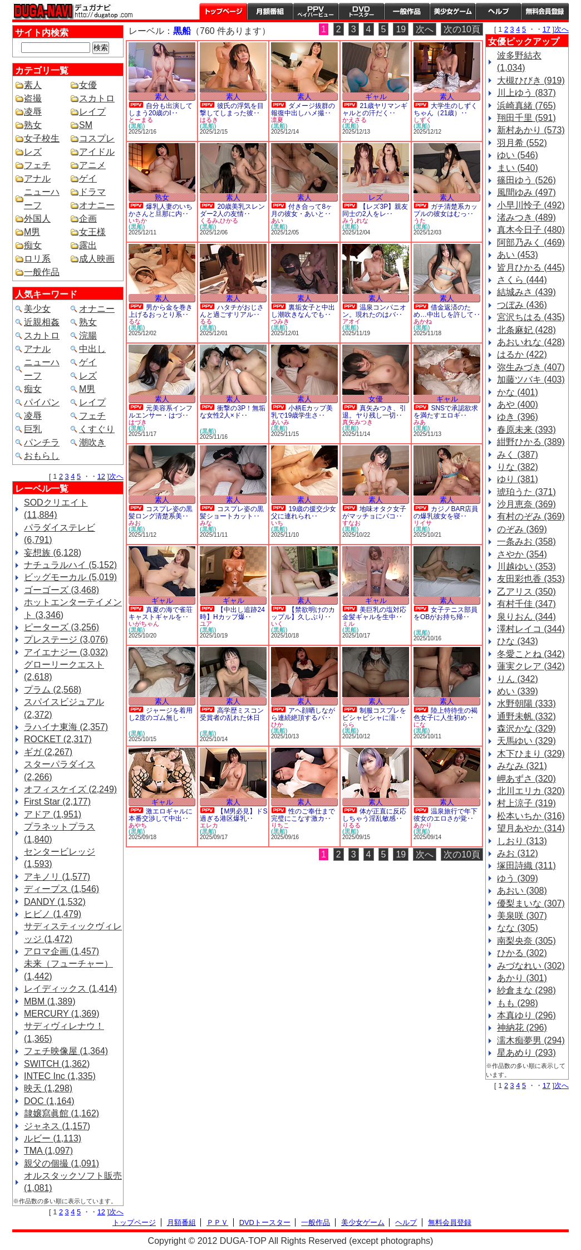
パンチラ (42, 442)
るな (135, 321)
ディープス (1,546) (61, 889)
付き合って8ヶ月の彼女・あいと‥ (301, 210)
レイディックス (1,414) (70, 988)
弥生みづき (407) (531, 367)
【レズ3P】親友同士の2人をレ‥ (375, 210)
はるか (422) (522, 354)
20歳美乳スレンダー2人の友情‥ (232, 210)
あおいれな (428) (531, 342)
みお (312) (517, 853)
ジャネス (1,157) (57, 1126)
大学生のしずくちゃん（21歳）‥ (445, 109)
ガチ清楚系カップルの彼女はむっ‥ (445, 210)
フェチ (37, 165)
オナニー (97, 205)
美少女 (37, 308)
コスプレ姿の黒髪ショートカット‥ (232, 512)
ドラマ (92, 192)
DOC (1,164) (49, 1101)
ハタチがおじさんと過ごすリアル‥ (232, 310)
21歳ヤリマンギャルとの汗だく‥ (374, 109)
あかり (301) (522, 978)
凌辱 (33, 111)
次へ (116, 476)
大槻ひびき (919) (531, 80)
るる (206, 321)
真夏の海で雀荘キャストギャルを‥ (161, 613)
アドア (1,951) (52, 814)
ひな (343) (517, 641)
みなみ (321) (522, 766)
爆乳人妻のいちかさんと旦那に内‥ (161, 210)
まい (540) (517, 168)
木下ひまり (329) (531, 753)
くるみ (209, 220)
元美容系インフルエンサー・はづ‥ (161, 411)
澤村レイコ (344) (531, 629)
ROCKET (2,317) (58, 739)
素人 (33, 85)
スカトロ (97, 98)
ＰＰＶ (217, 1222)
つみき (280, 321)
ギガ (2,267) (48, 752)
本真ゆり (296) (526, 1015)
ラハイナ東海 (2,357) (66, 727)
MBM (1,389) (49, 1001)
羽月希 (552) (522, 143)
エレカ (209, 825)
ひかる (229, 220)
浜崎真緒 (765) (526, 105)
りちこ (280, 825)
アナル (37, 178)
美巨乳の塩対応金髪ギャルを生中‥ (374, 613)
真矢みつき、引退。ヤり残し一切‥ (374, 411)
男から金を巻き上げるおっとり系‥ (161, 310)
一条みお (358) (526, 541)
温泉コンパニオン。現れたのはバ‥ (374, 310)
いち (277, 522)
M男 (32, 232)
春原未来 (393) (526, 429)
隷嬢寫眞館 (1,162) (61, 1113)
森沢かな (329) (526, 728)
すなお (351, 522)
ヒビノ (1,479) (52, 914)
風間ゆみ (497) (526, 192)
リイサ (422, 522)
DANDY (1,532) (55, 901)
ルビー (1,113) (52, 1138)
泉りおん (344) (526, 616)
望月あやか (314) (531, 828)
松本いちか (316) (531, 816)
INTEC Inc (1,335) (60, 1076)
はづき (138, 422)
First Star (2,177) (57, 801)
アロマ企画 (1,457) (61, 951)
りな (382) (517, 467)
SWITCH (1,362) (57, 1063)
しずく (422, 119)
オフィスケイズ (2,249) (70, 789)
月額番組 (270, 11)
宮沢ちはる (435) (531, 317)
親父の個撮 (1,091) (61, 1163)
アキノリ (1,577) (57, 876)
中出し (92, 349)
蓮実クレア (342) (531, 666)
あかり (422, 825)
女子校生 (42, 138)
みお (135, 522)
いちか (138, 220)
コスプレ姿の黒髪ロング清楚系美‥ (161, 512)
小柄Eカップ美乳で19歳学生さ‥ (302, 411)
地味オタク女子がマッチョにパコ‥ (374, 512)
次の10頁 (462, 29)
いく (277, 623)
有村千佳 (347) (526, 604)
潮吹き (92, 442)
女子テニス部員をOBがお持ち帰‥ (445, 613)
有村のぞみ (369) (531, 516)
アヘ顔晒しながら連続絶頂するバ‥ (303, 714)
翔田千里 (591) (526, 117)
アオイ (351, 321)
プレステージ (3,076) (66, 639)
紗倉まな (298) (526, 990)
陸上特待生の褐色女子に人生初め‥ (445, 714)
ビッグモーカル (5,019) (70, 577)
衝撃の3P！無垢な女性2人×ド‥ (232, 411)
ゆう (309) (517, 878)
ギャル (376, 96)
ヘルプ (498, 11)
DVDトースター (361, 11)
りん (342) (517, 679)
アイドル (97, 151)
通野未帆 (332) (526, 716)
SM (85, 125)
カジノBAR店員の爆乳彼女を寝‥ (445, 512)
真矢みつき (357, 422)
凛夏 (277, 119)
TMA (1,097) (48, 1150)
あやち (138, 825)
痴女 (33, 245)
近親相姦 (42, 322)
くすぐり (97, 429)
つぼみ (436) (522, 305)
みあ (419, 422)
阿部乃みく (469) (531, 242)
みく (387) (517, 454)
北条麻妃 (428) (526, 330)
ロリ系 (37, 258)
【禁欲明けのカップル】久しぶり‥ (303, 613)
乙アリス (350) (526, 591)
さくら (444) (522, 280)
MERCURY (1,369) (61, 1013)
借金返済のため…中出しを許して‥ (446, 310)
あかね (422, 321)
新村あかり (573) (531, 130)
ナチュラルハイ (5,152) (70, 565)
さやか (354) (522, 554)
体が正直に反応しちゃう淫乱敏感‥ (374, 814)
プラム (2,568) (52, 689)
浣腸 (88, 335)
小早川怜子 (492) (531, 205)
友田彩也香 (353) (531, 579)
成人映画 (97, 258)
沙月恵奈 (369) (526, 504)
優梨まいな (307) (531, 903)
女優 (88, 85)
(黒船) (137, 125)
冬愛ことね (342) (531, 654)
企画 (88, 218)
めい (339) (517, 691)
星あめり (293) (526, 1052)
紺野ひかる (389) (531, 442)
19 (401, 29)
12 (101, 476)
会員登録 (545, 11)
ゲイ (88, 178)
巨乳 (33, 429)
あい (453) (517, 254)
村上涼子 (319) (526, 803)
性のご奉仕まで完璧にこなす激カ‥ (303, 814)
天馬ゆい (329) (526, 741)
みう (348, 220)
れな (362, 220)
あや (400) (517, 404)
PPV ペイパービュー (315, 11)
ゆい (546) (517, 155)
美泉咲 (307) (522, 915)
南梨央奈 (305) (526, 940)
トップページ (223, 11)
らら (348, 724)
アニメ (92, 165)
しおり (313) (522, 841)
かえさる (354, 119)
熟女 (33, 125)
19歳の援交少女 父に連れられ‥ (303, 512)
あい (277, 220)
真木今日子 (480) (531, 229)
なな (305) (517, 928)
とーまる (141, 119)
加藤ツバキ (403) (531, 379)
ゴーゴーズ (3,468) (61, 590)
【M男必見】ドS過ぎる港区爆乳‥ (233, 814)
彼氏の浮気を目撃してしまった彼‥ (232, 109)
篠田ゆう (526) (526, 180)
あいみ (280, 422)
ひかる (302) (522, 953)
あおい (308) (522, 890)
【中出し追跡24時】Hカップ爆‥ (232, 613)
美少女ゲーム (452, 11)
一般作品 (407, 11)
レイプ (92, 111)
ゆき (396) (517, 416)
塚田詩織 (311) (526, 865)
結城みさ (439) (526, 292)
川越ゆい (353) (526, 566)
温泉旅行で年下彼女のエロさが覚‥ (445, 814)
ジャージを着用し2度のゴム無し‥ (161, 714)
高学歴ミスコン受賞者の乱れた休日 (232, 714)
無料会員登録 (449, 1222)
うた (419, 220)
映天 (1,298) (48, 1088)
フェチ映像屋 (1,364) (66, 1051)
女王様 (92, 232)
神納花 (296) (522, 1027)
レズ (33, 151)
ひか (277, 724)
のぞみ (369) (522, 529)
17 (546, 29)
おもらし (42, 455)
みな (206, 522)
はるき (209, 119)
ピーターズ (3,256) (61, 627)
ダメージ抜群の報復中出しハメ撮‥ (303, 109)
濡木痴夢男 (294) (531, 1040)
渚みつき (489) (526, 217)
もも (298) (517, 1003)
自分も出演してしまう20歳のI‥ (161, 109)
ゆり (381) (517, 479)
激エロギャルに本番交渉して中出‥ (161, 814)
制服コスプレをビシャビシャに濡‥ (374, 714)
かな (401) (517, 392)
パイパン (42, 402)
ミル (348, 623)
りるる (351, 825)
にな (419, 724)
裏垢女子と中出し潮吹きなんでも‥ (303, 310)
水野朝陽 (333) (526, 703)
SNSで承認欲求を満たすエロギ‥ (445, 411)
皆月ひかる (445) (531, 267)
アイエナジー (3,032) (66, 652)
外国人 (37, 218)
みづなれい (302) (531, 965)
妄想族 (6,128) (52, 552)
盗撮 (33, 98)
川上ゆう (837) (526, 92)
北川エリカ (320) (531, 791)
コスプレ (97, 138)
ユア (206, 623)
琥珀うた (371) (526, 492)
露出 (88, 245)
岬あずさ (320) (526, 778)
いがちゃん (144, 623)
